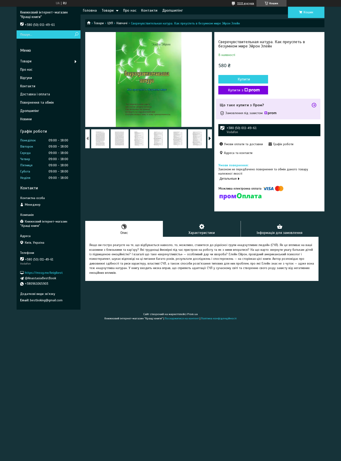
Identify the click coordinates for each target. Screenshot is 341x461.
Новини (26, 119)
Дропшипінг (172, 10)
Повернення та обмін (37, 102)
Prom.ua (192, 314)
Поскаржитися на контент (182, 318)
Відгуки (26, 78)
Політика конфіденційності (219, 318)
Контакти (149, 10)
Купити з (244, 90)
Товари (108, 10)
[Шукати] (76, 34)
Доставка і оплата (35, 94)
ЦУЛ (110, 23)
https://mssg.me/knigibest (44, 273)
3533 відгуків (245, 3)
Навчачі (121, 23)
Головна (90, 10)
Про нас (129, 10)
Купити (244, 79)
